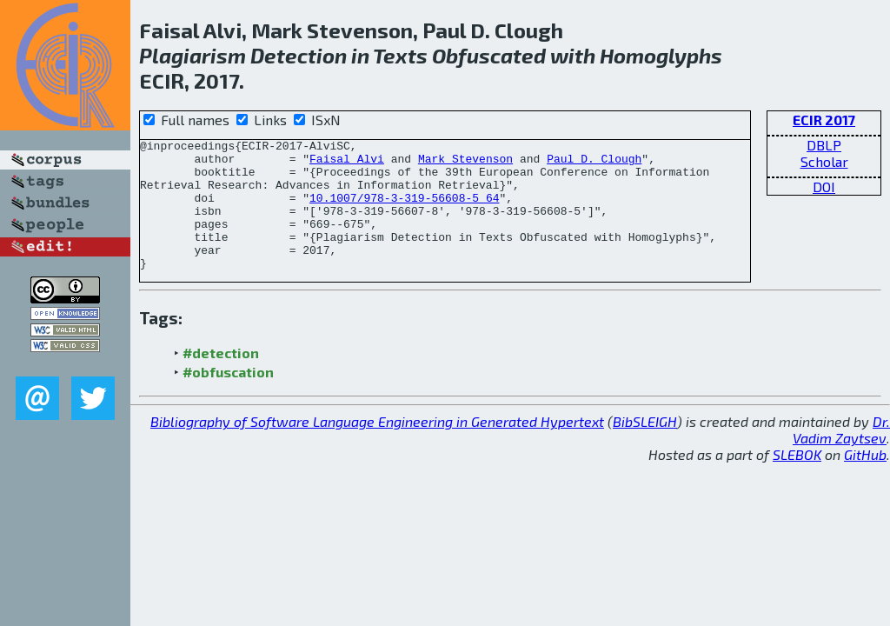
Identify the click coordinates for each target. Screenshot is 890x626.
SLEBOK (797, 480)
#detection (221, 378)
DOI (824, 186)
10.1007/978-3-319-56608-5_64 (404, 210)
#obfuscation (228, 398)
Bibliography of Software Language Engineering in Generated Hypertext (377, 447)
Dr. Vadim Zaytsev (841, 455)
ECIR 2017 (824, 119)
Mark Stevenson (465, 163)
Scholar (824, 161)
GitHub (865, 480)
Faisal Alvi (346, 163)
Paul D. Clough (594, 163)
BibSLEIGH (645, 447)
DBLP (824, 145)
